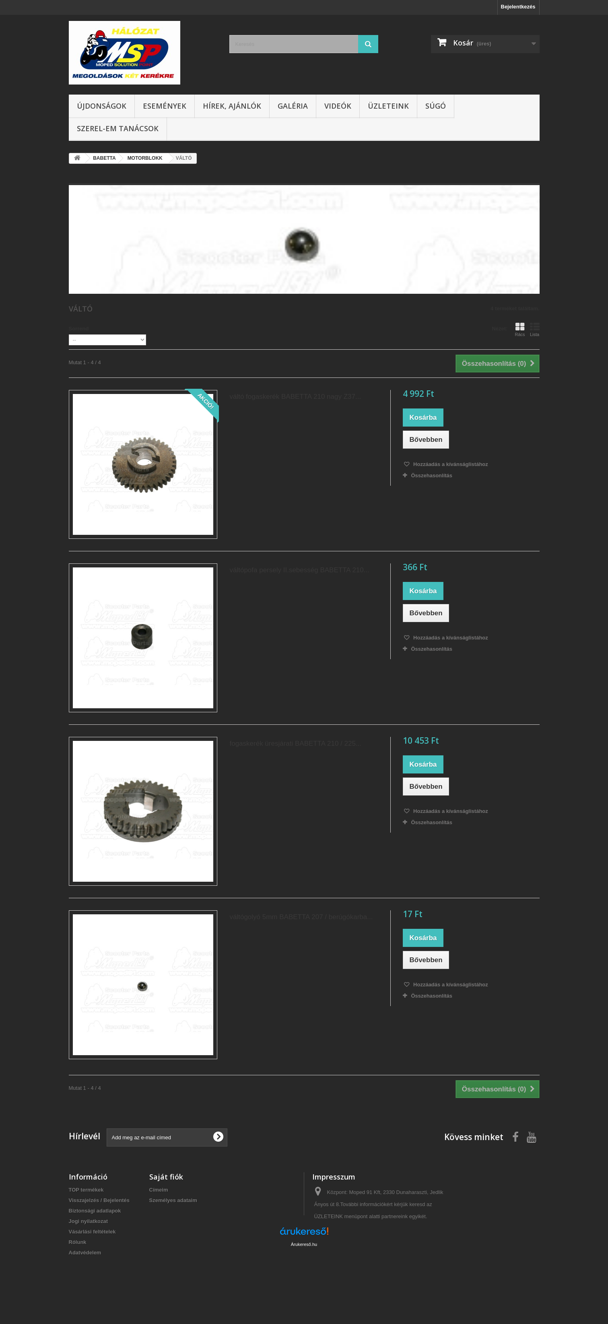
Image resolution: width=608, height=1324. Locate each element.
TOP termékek (86, 1190)
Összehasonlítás (431, 475)
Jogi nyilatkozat (88, 1221)
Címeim (158, 1190)
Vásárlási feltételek (92, 1232)
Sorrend (79, 329)
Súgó (435, 106)
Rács (520, 329)
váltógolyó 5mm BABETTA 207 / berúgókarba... (301, 917)
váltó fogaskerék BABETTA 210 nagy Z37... (295, 396)
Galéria (293, 106)
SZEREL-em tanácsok (118, 128)
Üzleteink (388, 106)
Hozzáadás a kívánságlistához (450, 464)
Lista (535, 329)
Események (164, 106)
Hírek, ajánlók (232, 106)
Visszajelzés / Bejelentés (99, 1200)
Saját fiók (166, 1177)
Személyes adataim (173, 1200)
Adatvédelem (85, 1253)
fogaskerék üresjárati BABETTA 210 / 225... (295, 743)
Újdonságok (101, 106)
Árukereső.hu (304, 1280)
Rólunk (78, 1242)
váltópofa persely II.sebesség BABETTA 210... (299, 570)
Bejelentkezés (518, 7)
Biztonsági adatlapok (95, 1211)
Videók (337, 106)
